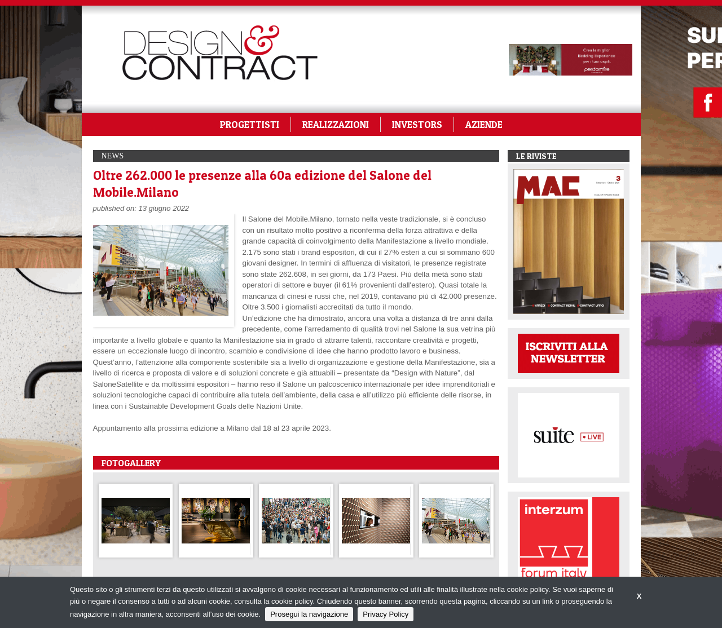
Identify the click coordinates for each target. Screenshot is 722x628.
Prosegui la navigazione (309, 614)
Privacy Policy (385, 614)
